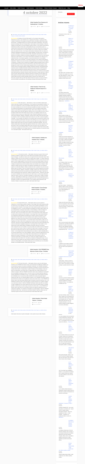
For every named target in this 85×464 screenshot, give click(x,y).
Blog (69, 8)
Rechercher (60, 12)
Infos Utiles (13, 8)
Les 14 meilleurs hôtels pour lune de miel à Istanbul (71, 328)
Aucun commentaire (46, 26)
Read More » (61, 58)
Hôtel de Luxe (62, 8)
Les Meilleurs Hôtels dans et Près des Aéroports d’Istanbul (71, 423)
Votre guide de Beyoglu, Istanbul (71, 349)
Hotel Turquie (21, 8)
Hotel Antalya (39, 8)
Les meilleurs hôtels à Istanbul (19, 35)
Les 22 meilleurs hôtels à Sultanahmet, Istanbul (70, 382)
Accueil (6, 8)
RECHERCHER (71, 13)
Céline (39, 26)
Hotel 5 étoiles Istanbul (22, 34)
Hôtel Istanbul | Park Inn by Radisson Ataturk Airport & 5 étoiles (38, 88)
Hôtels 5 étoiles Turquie (50, 8)
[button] (80, 5)
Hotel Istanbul (30, 8)
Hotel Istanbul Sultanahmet (31, 34)
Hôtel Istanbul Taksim (30, 310)
